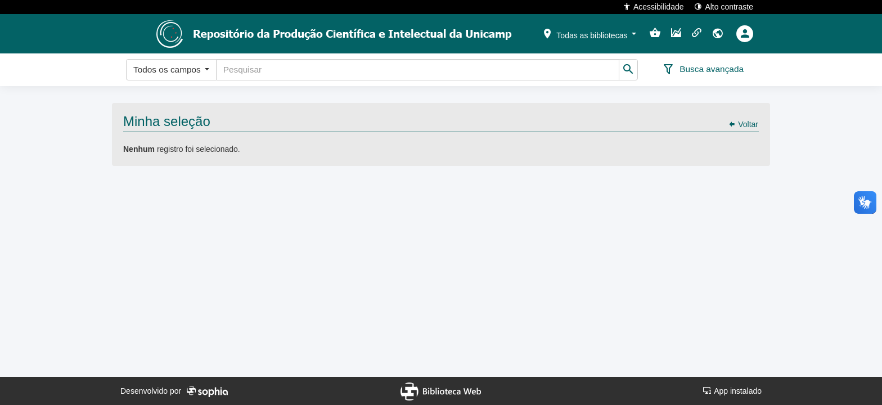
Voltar (743, 124)
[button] (589, 33)
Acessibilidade (653, 6)
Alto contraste (723, 6)
